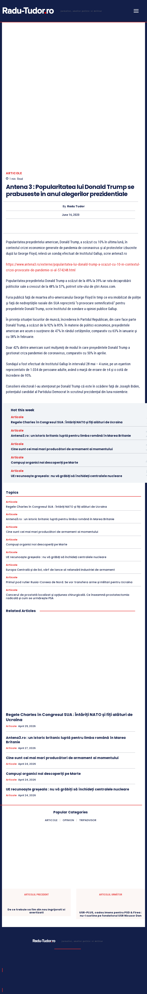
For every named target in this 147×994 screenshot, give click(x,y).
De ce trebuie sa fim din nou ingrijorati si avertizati (36, 845)
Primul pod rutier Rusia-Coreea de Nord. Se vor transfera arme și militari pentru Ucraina (69, 517)
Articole (14, 107)
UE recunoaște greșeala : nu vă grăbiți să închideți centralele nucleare (66, 410)
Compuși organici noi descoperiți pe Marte (44, 397)
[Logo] (51, 11)
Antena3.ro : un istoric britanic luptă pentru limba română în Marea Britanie (71, 370)
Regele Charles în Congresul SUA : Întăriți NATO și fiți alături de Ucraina (66, 357)
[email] (61, 959)
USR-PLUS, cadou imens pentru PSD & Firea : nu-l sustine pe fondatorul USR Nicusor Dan (110, 849)
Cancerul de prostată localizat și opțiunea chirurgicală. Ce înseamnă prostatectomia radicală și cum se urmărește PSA (67, 531)
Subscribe (130, 959)
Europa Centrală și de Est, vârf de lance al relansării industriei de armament (60, 504)
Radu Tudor (76, 140)
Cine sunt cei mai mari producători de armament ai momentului (62, 383)
